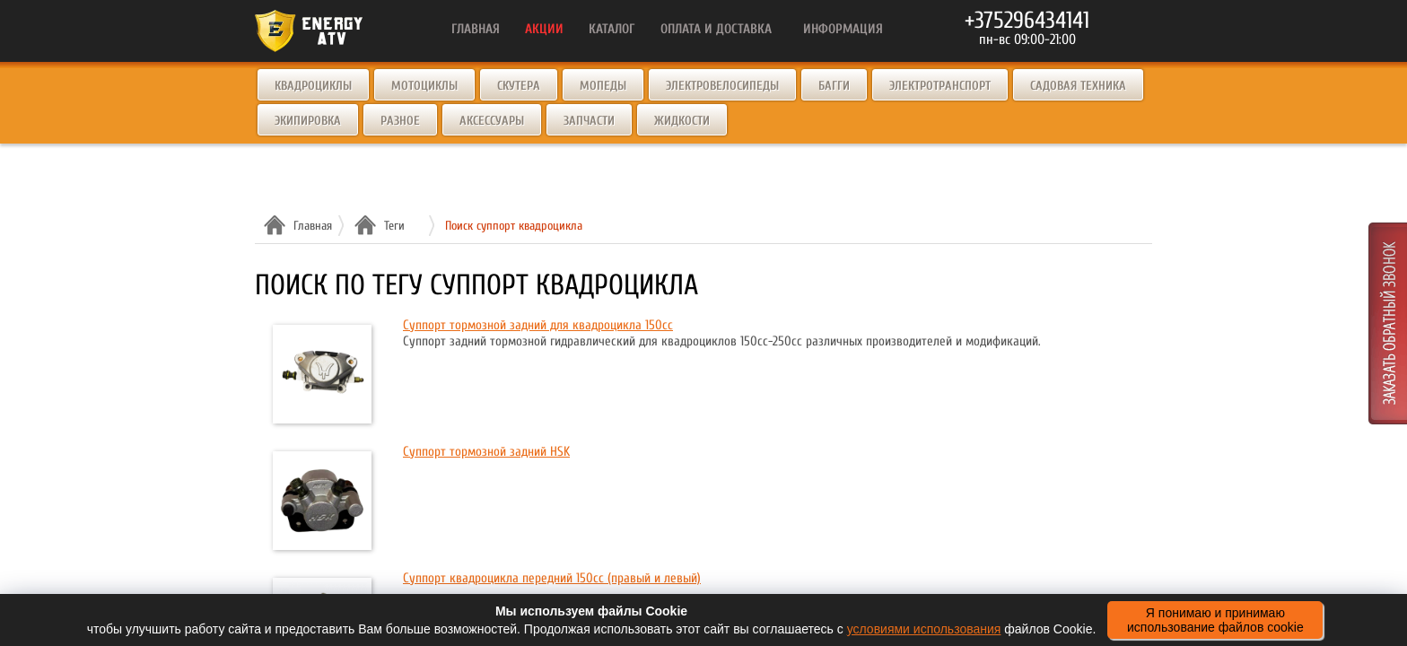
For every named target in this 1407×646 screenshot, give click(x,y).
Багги (834, 85)
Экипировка (308, 120)
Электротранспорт (940, 85)
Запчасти (589, 120)
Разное (400, 120)
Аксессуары (491, 120)
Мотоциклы (424, 85)
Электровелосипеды (722, 85)
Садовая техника (1078, 85)
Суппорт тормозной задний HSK (486, 451)
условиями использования (924, 629)
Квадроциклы (313, 85)
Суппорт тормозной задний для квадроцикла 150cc (538, 325)
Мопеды (603, 85)
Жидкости (682, 120)
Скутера (518, 85)
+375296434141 (1027, 20)
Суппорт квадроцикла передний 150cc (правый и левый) (552, 578)
